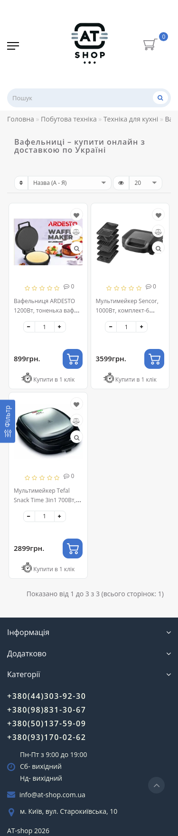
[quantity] (44, 326)
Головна (20, 118)
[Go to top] (156, 785)
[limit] (145, 183)
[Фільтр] (7, 421)
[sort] (70, 183)
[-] (29, 326)
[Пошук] (160, 97)
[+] (60, 326)
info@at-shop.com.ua (52, 794)
